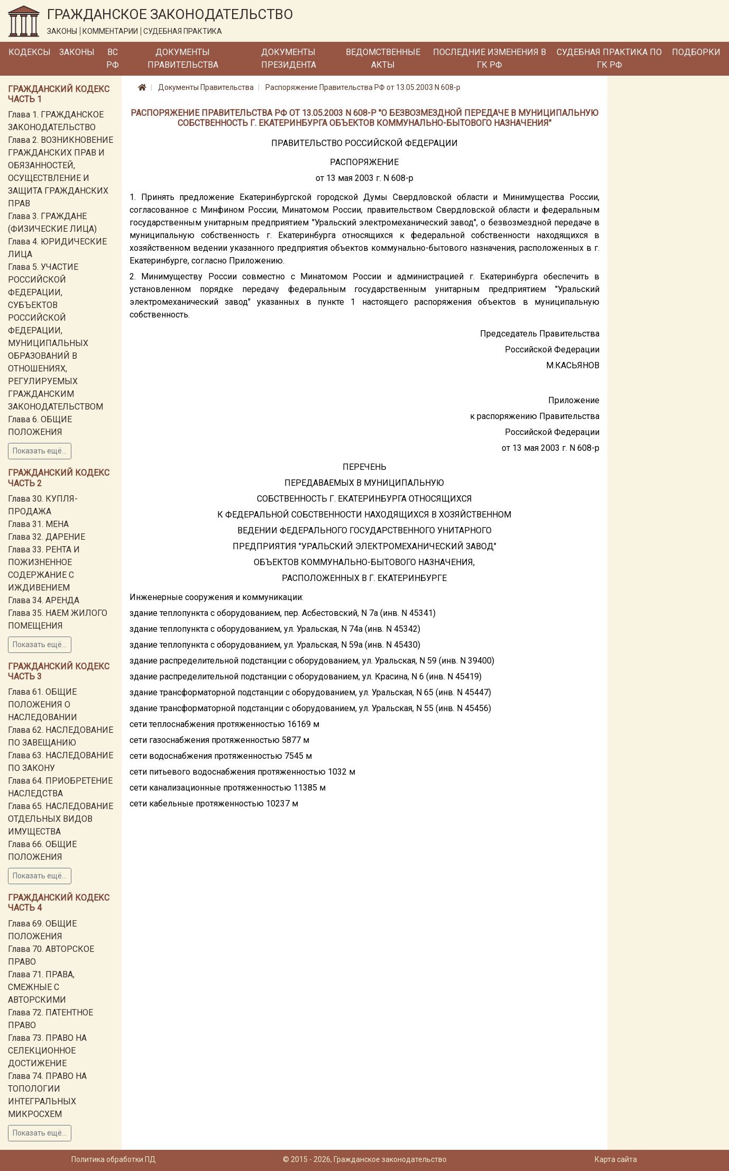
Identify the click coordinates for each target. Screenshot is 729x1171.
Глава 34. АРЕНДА (43, 600)
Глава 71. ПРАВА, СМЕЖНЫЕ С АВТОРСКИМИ (41, 987)
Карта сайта (616, 1159)
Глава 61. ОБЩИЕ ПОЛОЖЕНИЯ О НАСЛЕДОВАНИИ (42, 704)
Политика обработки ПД (113, 1159)
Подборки (696, 52)
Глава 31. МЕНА (38, 524)
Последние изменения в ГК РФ (489, 58)
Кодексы (29, 52)
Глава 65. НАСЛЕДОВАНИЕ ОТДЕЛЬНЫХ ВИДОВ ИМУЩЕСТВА (60, 819)
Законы (77, 52)
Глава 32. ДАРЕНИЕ (46, 537)
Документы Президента (288, 58)
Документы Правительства (182, 58)
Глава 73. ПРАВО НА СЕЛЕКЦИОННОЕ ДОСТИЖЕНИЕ (47, 1050)
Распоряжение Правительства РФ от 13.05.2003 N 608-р (362, 87)
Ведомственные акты (383, 58)
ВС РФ (112, 58)
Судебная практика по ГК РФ (609, 58)
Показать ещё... (40, 451)
